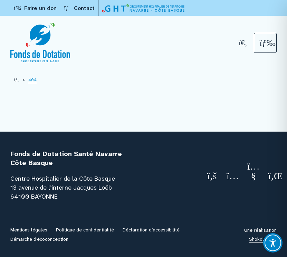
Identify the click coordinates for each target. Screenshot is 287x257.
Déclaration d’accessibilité (151, 230)
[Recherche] (243, 43)
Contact (79, 8)
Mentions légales (28, 230)
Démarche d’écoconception (39, 239)
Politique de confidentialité (85, 230)
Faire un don (35, 8)
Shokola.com (263, 239)
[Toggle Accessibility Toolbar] (273, 243)
